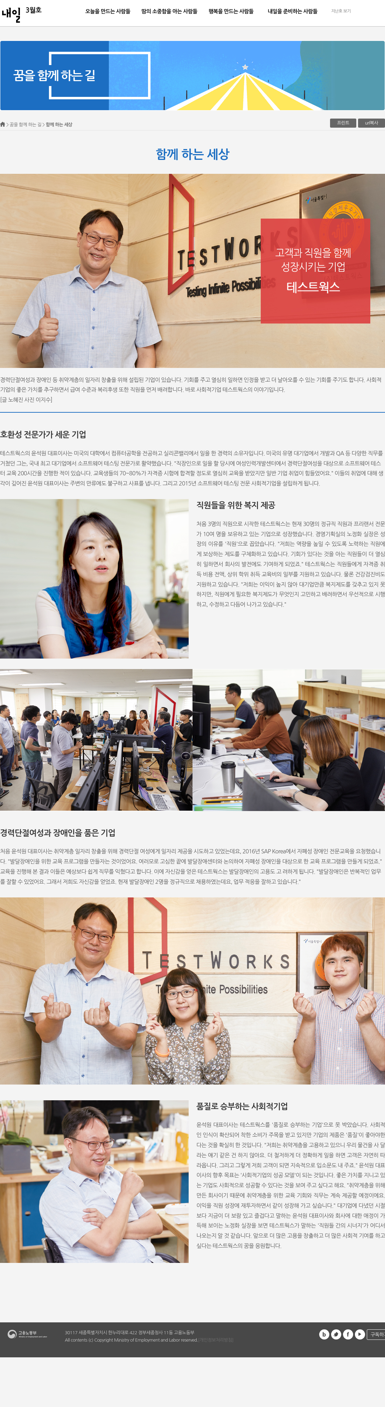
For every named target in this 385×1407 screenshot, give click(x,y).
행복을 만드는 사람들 (231, 11)
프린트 (343, 123)
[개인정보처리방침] (215, 1340)
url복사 (371, 123)
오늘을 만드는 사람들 (108, 11)
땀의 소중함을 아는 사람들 (169, 11)
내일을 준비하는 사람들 (292, 11)
